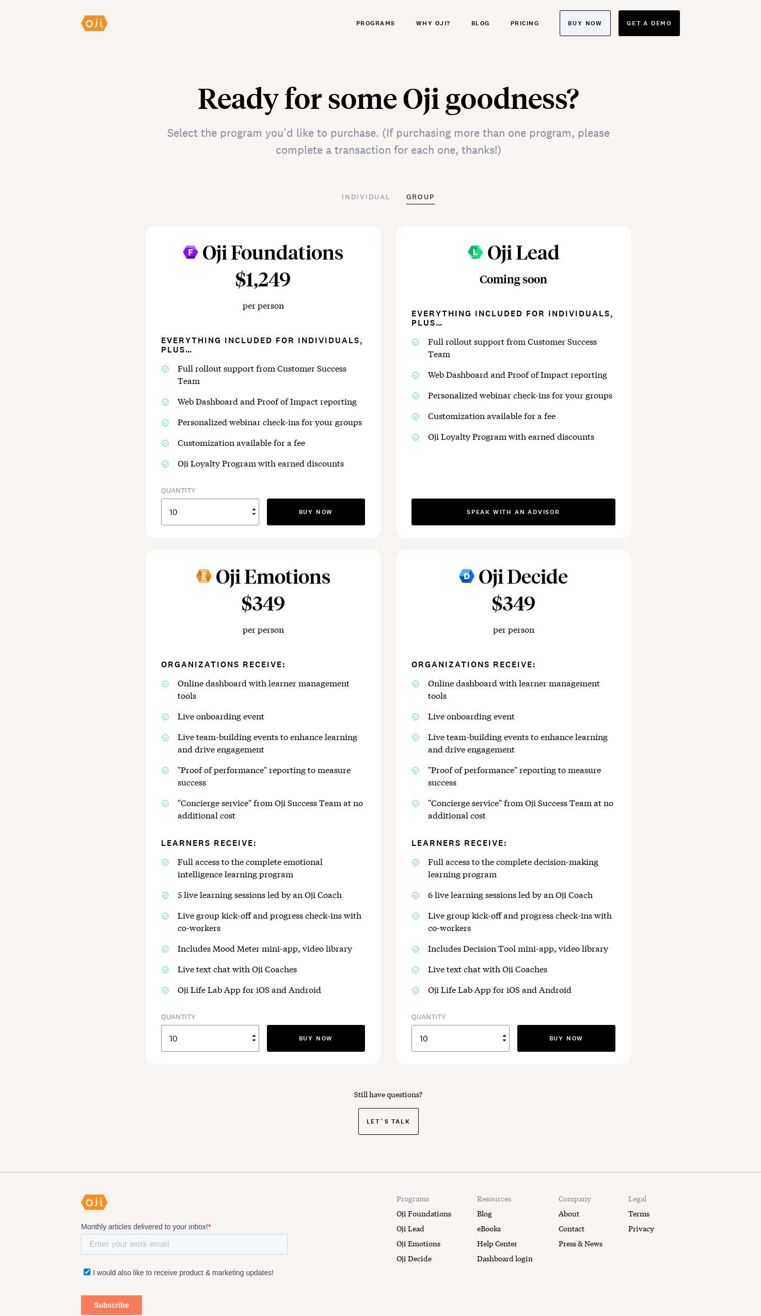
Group (420, 196)
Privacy (641, 1228)
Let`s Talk (388, 1121)
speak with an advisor (513, 512)
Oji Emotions (418, 1243)
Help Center (497, 1243)
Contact (571, 1228)
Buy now (585, 23)
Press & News (581, 1243)
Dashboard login (505, 1258)
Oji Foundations (424, 1213)
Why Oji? (433, 23)
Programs (375, 23)
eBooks (489, 1228)
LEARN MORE (104, 1311)
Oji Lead (410, 1228)
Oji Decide (414, 1258)
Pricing (525, 23)
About (569, 1213)
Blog (480, 23)
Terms (638, 1213)
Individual (366, 196)
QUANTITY (210, 505)
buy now (316, 512)
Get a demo (649, 23)
